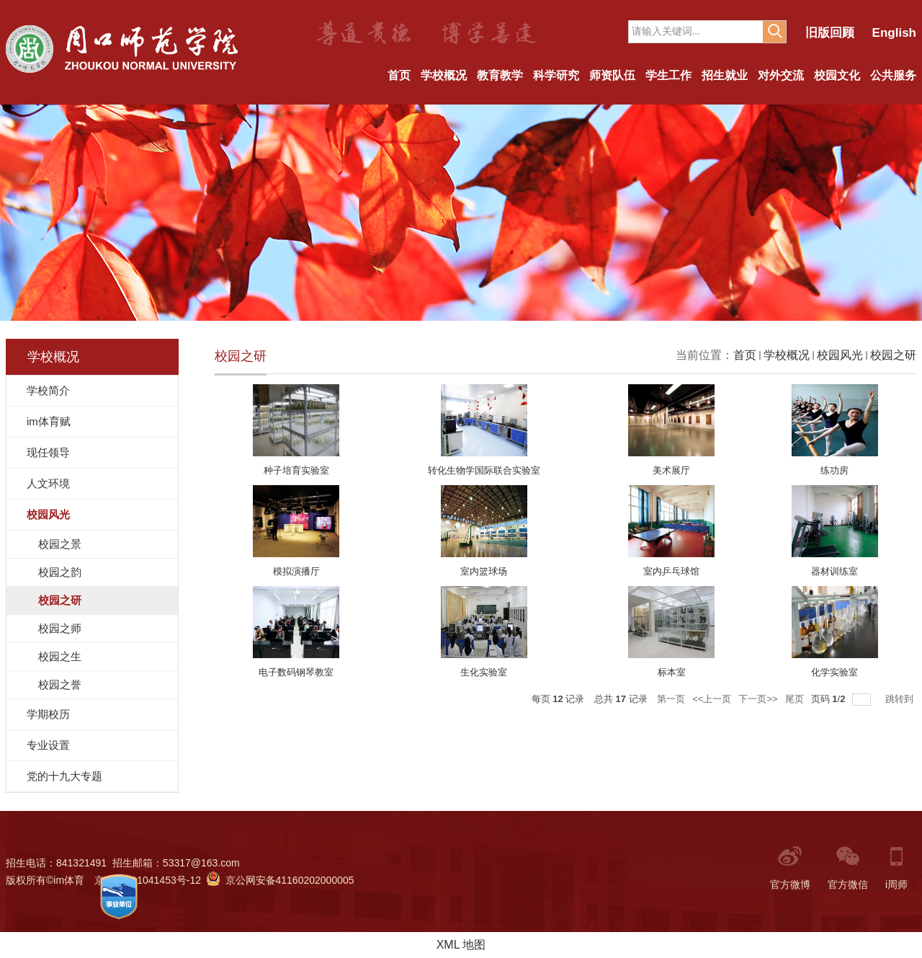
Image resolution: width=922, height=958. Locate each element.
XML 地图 (461, 945)
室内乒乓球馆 (671, 571)
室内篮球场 (483, 571)
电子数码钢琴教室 (296, 672)
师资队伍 (612, 75)
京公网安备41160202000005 (280, 880)
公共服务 (893, 75)
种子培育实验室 (296, 470)
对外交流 (781, 75)
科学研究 (556, 75)
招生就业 (725, 75)
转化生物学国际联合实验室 (484, 470)
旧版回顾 (829, 33)
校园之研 (893, 355)
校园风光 (840, 355)
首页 (399, 75)
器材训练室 (834, 571)
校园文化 (837, 75)
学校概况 (444, 75)
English (894, 33)
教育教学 (500, 75)
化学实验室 (834, 672)
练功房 (834, 470)
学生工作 (668, 75)
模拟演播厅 (296, 571)
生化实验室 (483, 672)
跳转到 (900, 698)
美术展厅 (671, 470)
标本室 (672, 672)
